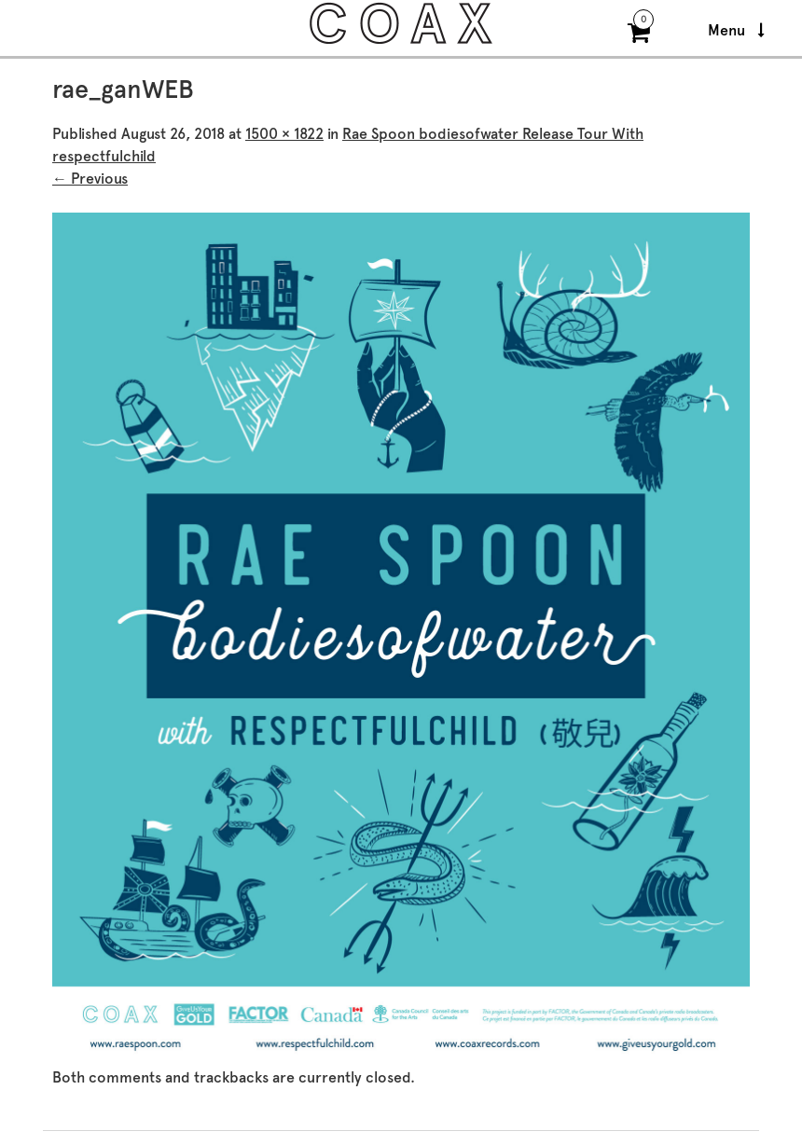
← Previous (90, 178)
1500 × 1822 (284, 134)
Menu (736, 30)
